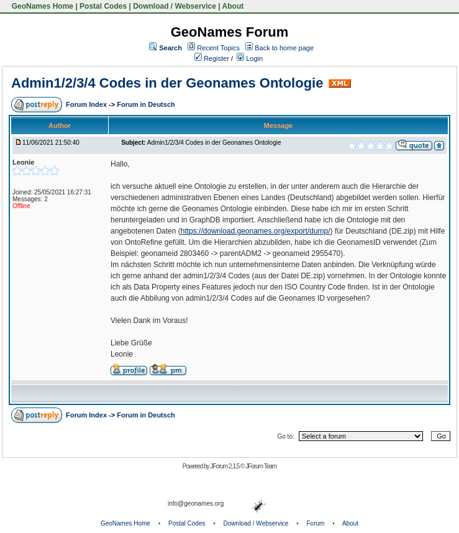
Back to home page (284, 48)
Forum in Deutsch (146, 104)
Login (250, 58)
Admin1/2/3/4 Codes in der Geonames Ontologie (167, 83)
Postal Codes (103, 6)
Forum (316, 523)
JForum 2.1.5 (225, 466)
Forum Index (87, 104)
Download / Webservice (174, 6)
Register (211, 58)
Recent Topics (218, 48)
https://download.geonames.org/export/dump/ (255, 231)
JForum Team (260, 466)
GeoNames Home (41, 6)
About (233, 6)
